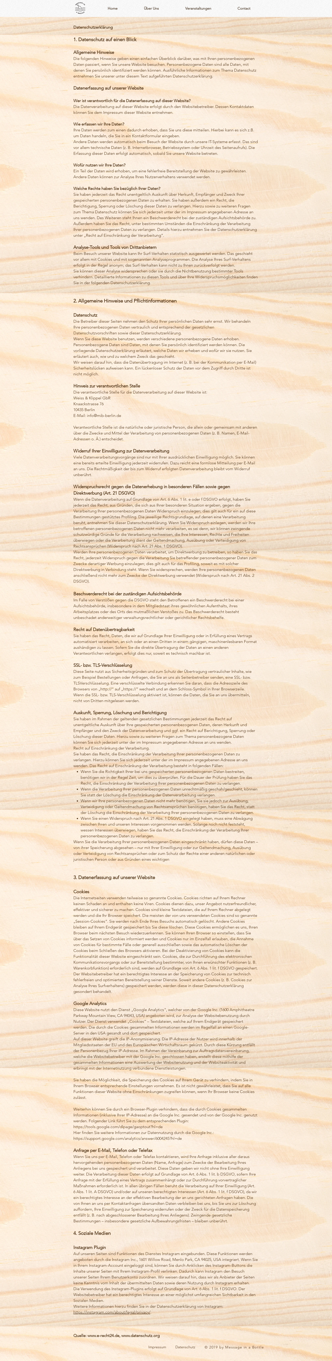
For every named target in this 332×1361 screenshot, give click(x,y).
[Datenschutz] (185, 1347)
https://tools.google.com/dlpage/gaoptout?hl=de (118, 1126)
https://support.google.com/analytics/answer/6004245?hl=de (127, 1138)
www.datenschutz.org (140, 1335)
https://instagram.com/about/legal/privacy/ (111, 1312)
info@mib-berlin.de (104, 415)
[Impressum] (157, 1347)
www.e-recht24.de (103, 1335)
